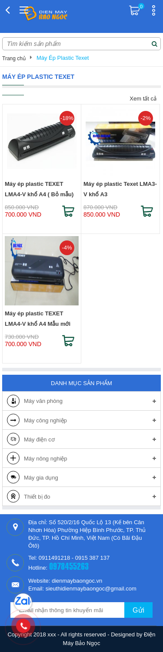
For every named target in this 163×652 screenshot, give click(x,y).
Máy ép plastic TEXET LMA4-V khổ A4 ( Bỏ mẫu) (39, 189)
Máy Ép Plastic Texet (63, 58)
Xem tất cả (143, 98)
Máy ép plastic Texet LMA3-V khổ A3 (120, 189)
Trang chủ (14, 58)
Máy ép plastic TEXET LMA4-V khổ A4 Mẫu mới (37, 318)
